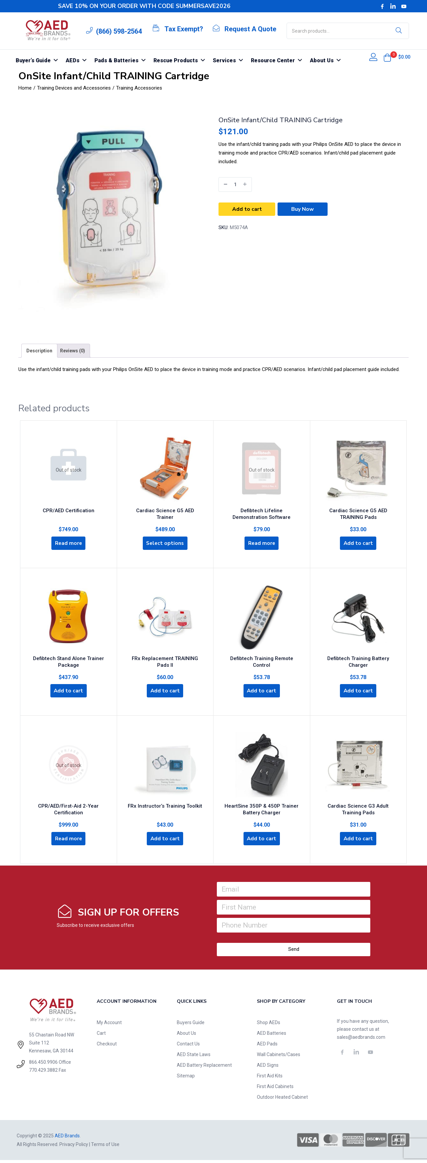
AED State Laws (193, 1057)
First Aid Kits (270, 1078)
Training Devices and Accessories (74, 88)
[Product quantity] (235, 185)
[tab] (39, 351)
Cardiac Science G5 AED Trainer (165, 510)
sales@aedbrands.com (361, 1040)
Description (39, 350)
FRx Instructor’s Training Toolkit (165, 807)
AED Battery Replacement (204, 1068)
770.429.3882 (43, 1073)
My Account (109, 1025)
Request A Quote (250, 29)
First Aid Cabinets (275, 1089)
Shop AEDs (268, 1025)
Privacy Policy (73, 1147)
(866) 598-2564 (119, 31)
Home (25, 88)
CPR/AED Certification (68, 509)
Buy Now (302, 209)
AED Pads (267, 1046)
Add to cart (247, 209)
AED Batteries (271, 1036)
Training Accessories (139, 88)
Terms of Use (105, 1147)
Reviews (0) (72, 350)
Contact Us (188, 1046)
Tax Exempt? (183, 29)
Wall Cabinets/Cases (278, 1057)
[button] (387, 57)
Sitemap (186, 1078)
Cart (101, 1036)
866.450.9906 (43, 1065)
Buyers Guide (190, 1025)
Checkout (107, 1046)
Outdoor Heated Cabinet (282, 1100)
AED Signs (268, 1068)
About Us (186, 1036)
